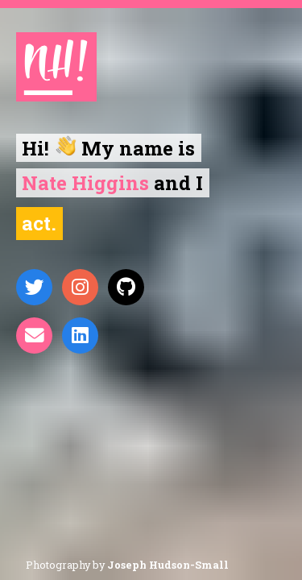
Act (36, 223)
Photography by (127, 564)
